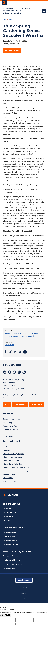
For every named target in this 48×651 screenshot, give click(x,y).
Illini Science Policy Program (13, 454)
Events (11, 19)
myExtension (20, 404)
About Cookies (24, 580)
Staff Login (37, 404)
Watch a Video (8, 433)
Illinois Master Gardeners (12, 460)
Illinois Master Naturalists (12, 464)
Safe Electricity (8, 478)
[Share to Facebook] (5, 352)
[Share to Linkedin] (15, 352)
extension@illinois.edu (16, 389)
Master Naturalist (28, 336)
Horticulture (9, 345)
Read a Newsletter (10, 426)
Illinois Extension (12, 13)
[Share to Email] (20, 352)
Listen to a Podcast (10, 429)
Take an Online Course (11, 419)
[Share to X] (10, 352)
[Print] (25, 352)
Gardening (8, 333)
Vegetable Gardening (12, 336)
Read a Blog (7, 422)
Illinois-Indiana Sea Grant (12, 457)
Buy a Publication (9, 436)
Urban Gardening (35, 333)
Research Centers (9, 474)
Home (4, 19)
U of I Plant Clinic (9, 481)
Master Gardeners (20, 333)
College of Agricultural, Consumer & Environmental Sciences (16, 9)
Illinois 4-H (7, 450)
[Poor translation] (7, 615)
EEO (7, 404)
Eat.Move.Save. (9, 447)
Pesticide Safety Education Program (17, 471)
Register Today (12, 50)
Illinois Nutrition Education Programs (17, 467)
